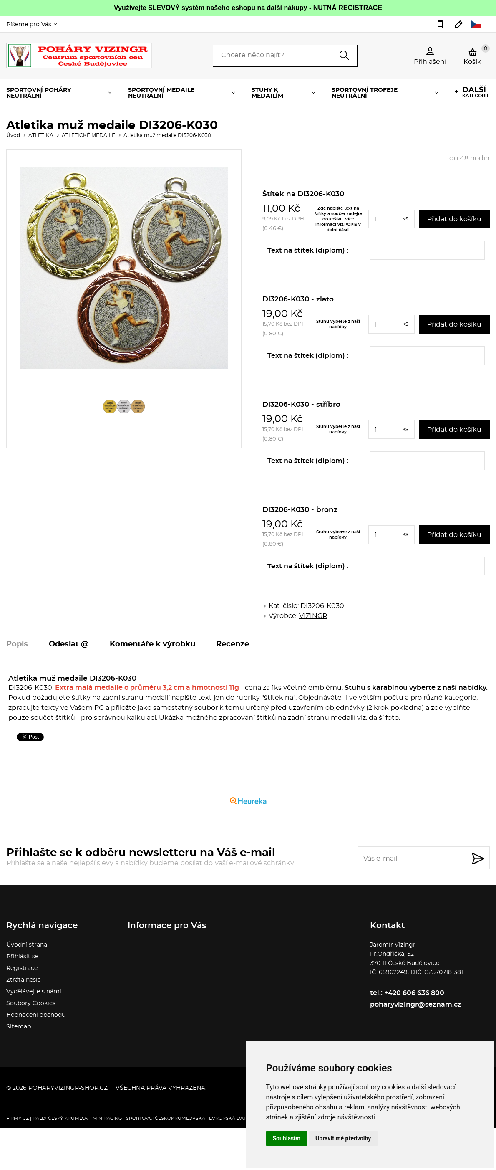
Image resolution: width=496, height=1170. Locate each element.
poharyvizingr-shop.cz (68, 1088)
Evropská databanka (238, 1118)
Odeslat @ (69, 644)
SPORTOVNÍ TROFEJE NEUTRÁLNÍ (365, 93)
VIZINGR (313, 616)
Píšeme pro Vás (28, 25)
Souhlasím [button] (287, 1138)
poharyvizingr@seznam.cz (459, 24)
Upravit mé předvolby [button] (343, 1138)
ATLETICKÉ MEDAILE (88, 135)
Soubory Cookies (30, 1003)
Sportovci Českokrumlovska (165, 1118)
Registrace (22, 968)
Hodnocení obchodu (35, 1015)
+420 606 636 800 (440, 24)
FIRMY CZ (17, 1118)
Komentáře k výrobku (152, 644)
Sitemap (18, 1027)
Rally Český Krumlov (61, 1118)
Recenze (232, 644)
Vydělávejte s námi (33, 992)
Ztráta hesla (23, 980)
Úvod (13, 135)
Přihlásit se (22, 957)
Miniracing (107, 1118)
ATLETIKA (40, 135)
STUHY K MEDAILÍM (267, 93)
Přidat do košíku (454, 219)
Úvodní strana (26, 945)
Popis (17, 644)
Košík (476, 54)
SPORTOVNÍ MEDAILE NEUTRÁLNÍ (161, 93)
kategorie (476, 92)
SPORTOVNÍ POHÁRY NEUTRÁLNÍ (38, 93)
